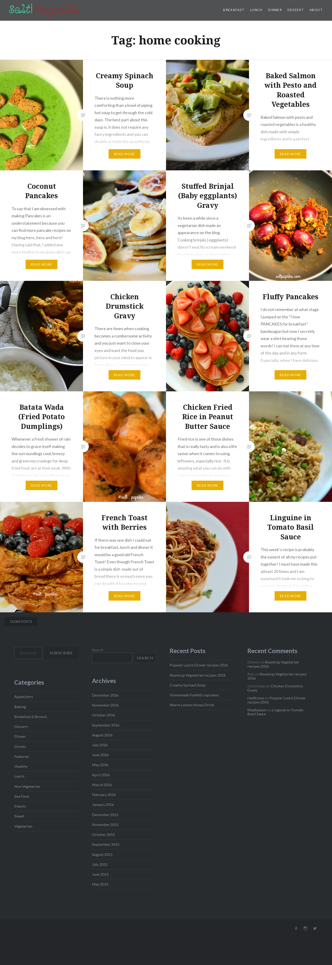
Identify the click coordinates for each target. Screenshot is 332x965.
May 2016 (100, 764)
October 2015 (103, 834)
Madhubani (256, 710)
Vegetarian (23, 826)
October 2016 (103, 715)
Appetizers (23, 696)
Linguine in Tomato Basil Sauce (275, 712)
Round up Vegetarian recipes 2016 (198, 675)
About (316, 10)
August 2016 (102, 735)
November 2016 (105, 705)
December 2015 (105, 814)
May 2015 (100, 884)
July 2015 (100, 864)
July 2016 (100, 745)
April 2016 (101, 775)
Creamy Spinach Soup (188, 685)
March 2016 (102, 784)
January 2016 (103, 804)
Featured (21, 756)
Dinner (275, 10)
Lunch (256, 10)
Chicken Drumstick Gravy (275, 688)
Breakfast (234, 10)
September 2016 (105, 725)
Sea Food (21, 796)
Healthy (20, 766)
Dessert (296, 10)
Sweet (19, 816)
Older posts (21, 621)
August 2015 (102, 854)
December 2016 (105, 695)
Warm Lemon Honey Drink (192, 705)
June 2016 (100, 755)
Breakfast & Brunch (30, 716)
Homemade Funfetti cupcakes (194, 695)
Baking (20, 706)
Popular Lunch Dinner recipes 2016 (199, 665)
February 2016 (104, 794)
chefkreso (255, 698)
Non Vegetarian (27, 786)
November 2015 (105, 824)
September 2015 (105, 844)
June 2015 (100, 874)
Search (97, 650)
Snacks (20, 806)
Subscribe (61, 653)
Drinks (20, 746)
